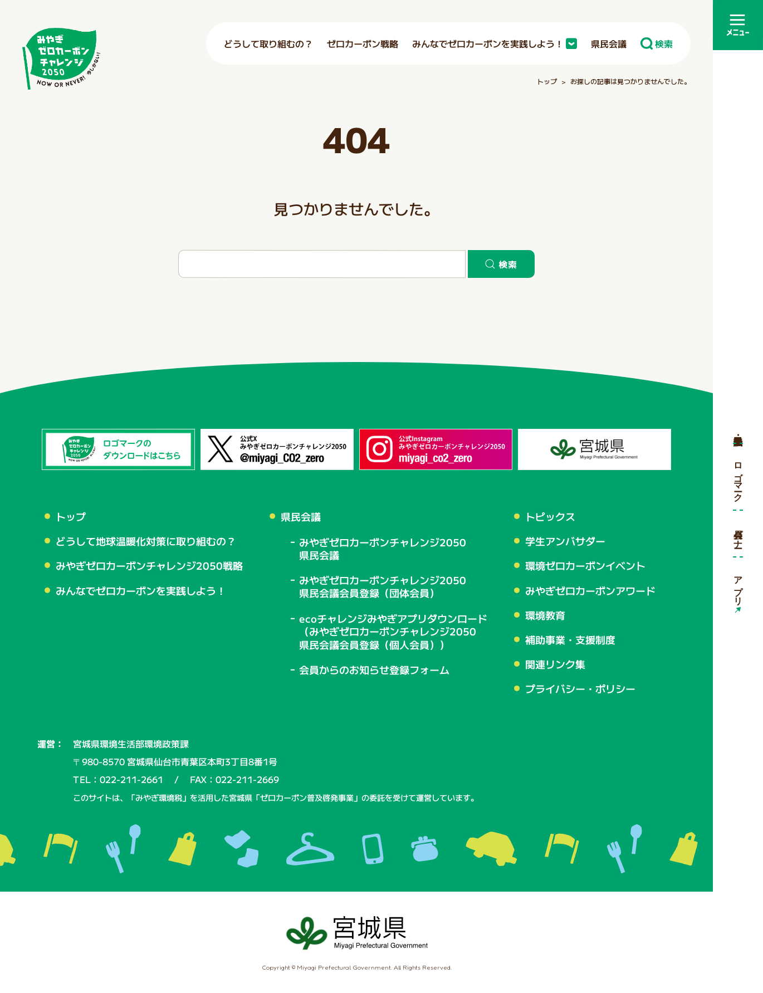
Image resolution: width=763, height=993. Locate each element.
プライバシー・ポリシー (580, 688)
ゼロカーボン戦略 (362, 43)
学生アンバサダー (565, 541)
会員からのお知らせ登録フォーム (374, 669)
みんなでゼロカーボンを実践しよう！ (141, 590)
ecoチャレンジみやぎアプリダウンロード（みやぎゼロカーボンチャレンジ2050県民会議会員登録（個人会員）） (393, 631)
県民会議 (609, 43)
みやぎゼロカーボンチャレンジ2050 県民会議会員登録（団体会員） (382, 586)
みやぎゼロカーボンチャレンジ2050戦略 (149, 565)
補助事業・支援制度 (570, 639)
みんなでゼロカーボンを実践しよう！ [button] (494, 43)
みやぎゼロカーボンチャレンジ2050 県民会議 (382, 548)
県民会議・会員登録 (738, 429)
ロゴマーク (738, 476)
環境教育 (545, 615)
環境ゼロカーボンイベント (585, 565)
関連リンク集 (555, 664)
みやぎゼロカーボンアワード (590, 590)
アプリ (738, 585)
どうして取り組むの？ (268, 43)
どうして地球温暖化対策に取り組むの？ (146, 541)
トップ (71, 516)
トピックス (550, 516)
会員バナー (738, 533)
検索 (656, 43)
